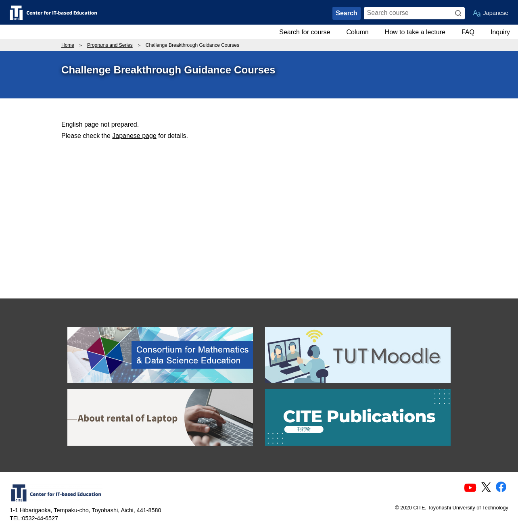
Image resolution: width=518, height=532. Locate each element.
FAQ (468, 32)
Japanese (495, 13)
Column (358, 32)
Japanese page (134, 135)
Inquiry (500, 32)
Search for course (304, 32)
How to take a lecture (415, 32)
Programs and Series (110, 45)
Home (67, 45)
